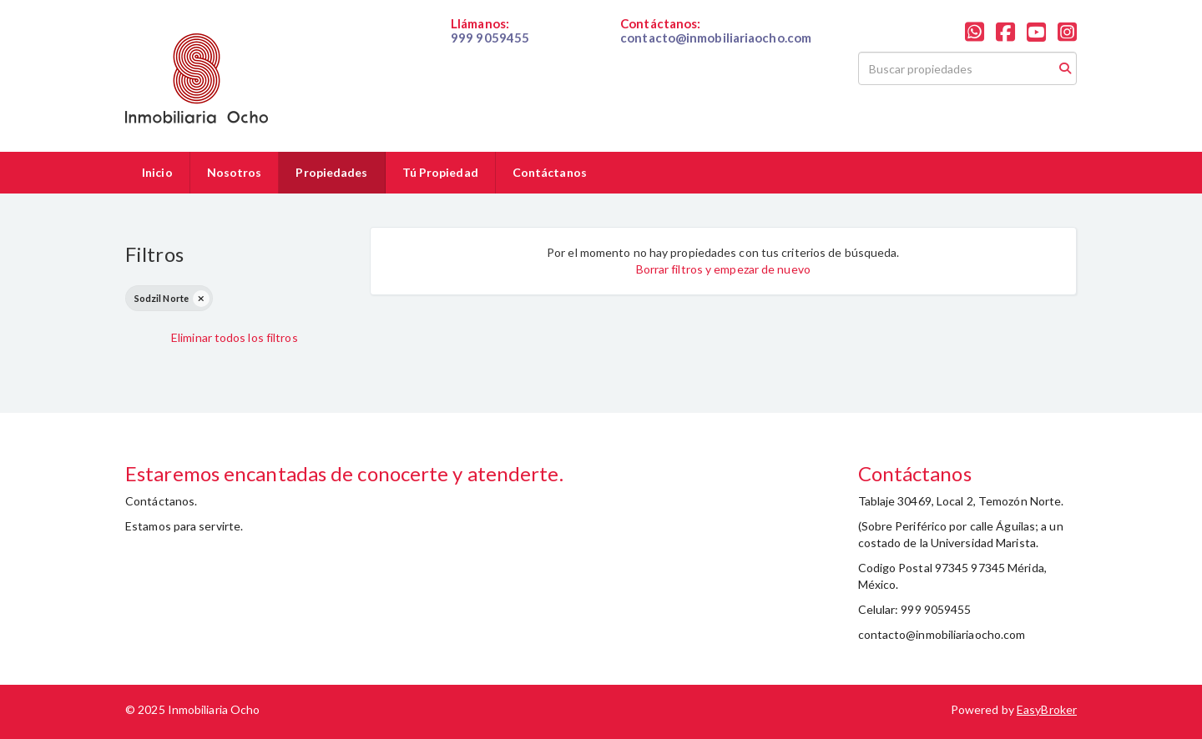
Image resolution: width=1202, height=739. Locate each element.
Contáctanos (550, 172)
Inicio (157, 172)
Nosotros (234, 172)
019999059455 (491, 51)
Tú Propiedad (440, 172)
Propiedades (331, 172)
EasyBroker (1047, 709)
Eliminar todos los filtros (234, 337)
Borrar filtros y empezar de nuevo (723, 269)
